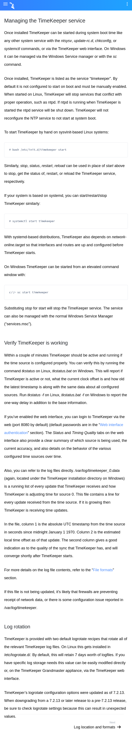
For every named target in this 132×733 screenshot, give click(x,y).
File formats (103, 570)
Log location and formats (94, 727)
